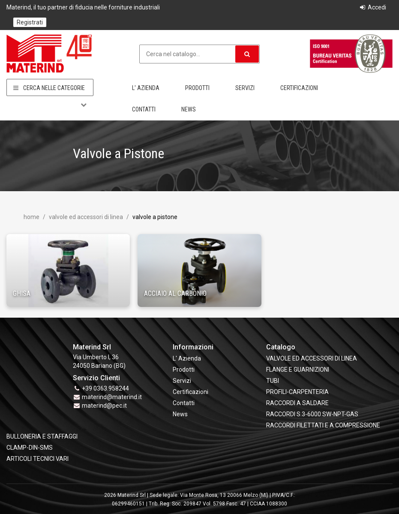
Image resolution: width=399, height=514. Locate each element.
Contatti (144, 109)
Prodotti (197, 87)
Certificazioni (299, 87)
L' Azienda (145, 87)
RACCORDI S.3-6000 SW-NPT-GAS (312, 414)
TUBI (272, 380)
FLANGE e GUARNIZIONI (297, 369)
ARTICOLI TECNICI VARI (37, 458)
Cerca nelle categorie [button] (50, 88)
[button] (247, 54)
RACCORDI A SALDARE (297, 403)
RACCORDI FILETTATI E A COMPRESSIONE (323, 425)
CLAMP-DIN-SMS (29, 447)
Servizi (245, 87)
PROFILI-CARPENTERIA (297, 391)
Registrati (30, 22)
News (188, 109)
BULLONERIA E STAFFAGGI (42, 436)
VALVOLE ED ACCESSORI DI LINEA (85, 216)
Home (31, 216)
